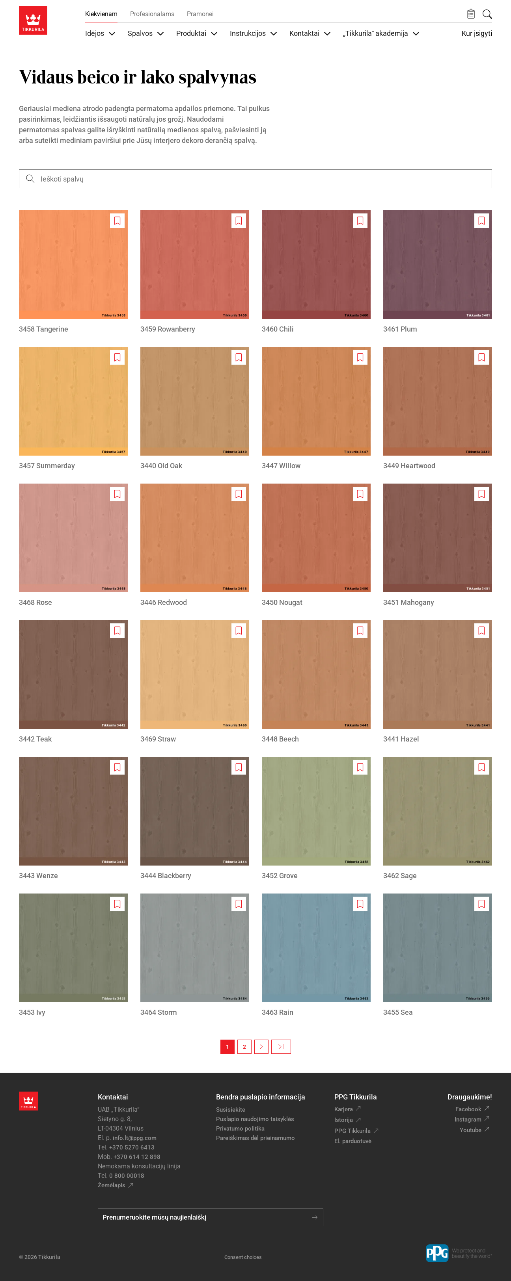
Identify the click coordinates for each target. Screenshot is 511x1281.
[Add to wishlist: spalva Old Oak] (238, 357)
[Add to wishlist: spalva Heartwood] (481, 357)
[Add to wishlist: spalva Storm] (238, 904)
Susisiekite (230, 1109)
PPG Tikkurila (352, 1131)
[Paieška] (487, 14)
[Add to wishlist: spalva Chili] (360, 220)
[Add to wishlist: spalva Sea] (481, 904)
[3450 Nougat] (316, 546)
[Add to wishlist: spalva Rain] (360, 904)
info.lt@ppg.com (135, 1138)
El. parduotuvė (352, 1141)
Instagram (468, 1119)
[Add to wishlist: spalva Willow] (360, 357)
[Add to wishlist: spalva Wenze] (117, 767)
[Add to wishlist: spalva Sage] (481, 767)
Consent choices (243, 1257)
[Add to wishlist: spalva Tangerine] (117, 220)
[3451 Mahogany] (437, 546)
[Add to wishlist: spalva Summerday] (117, 357)
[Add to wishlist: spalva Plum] (481, 220)
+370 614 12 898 (137, 1157)
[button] (471, 14)
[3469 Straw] (194, 682)
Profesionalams (152, 14)
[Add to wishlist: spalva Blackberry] (238, 767)
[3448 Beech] (316, 682)
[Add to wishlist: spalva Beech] (360, 630)
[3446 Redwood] (194, 546)
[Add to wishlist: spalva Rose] (117, 494)
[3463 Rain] (316, 956)
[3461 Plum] (437, 272)
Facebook (468, 1109)
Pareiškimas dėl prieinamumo (256, 1138)
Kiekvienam (101, 14)
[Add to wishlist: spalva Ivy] (117, 904)
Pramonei (200, 14)
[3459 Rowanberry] (194, 272)
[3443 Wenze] (73, 819)
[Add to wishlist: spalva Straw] (238, 630)
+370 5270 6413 (132, 1147)
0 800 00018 (126, 1175)
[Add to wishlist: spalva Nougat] (360, 494)
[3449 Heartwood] (437, 409)
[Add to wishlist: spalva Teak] (117, 630)
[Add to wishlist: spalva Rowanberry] (238, 220)
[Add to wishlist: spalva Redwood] (238, 494)
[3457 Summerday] (73, 409)
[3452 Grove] (316, 819)
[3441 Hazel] (437, 682)
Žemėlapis (111, 1185)
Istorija (343, 1119)
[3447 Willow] (316, 409)
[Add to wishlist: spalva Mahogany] (481, 494)
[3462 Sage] (437, 819)
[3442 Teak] (73, 682)
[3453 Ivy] (73, 956)
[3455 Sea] (437, 956)
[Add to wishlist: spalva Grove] (360, 767)
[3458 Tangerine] (73, 272)
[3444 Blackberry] (194, 819)
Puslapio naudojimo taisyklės (255, 1119)
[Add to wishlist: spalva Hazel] (481, 630)
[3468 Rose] (73, 546)
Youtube (470, 1130)
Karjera (343, 1109)
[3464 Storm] (194, 956)
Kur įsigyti (477, 33)
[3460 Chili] (316, 272)
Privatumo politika (240, 1128)
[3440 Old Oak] (194, 409)
